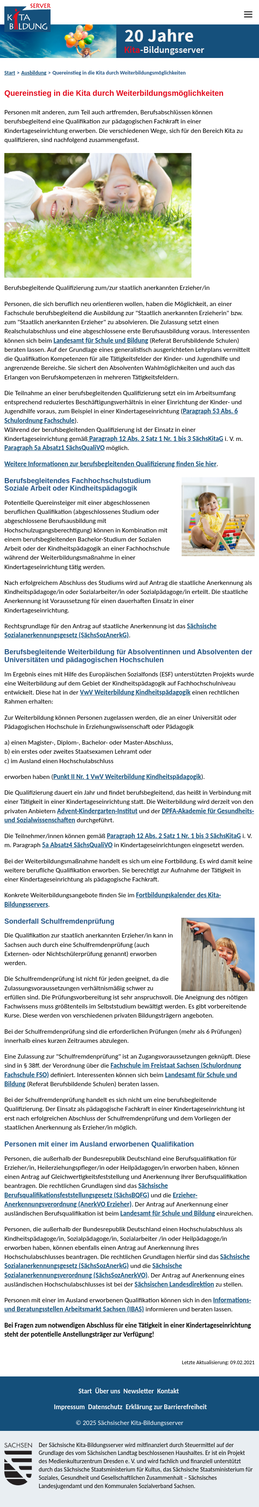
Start (9, 72)
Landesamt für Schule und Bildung (100, 340)
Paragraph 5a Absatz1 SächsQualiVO (54, 448)
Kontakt (168, 1391)
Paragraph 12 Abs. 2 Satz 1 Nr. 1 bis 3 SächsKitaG (155, 439)
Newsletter (139, 1391)
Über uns (107, 1391)
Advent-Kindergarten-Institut (97, 811)
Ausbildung (34, 72)
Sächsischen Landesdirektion (174, 1284)
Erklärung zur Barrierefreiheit (166, 1407)
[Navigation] (248, 14)
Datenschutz (105, 1407)
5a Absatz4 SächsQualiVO (77, 845)
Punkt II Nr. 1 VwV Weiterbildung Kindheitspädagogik (127, 777)
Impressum (69, 1407)
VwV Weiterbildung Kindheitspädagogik (135, 692)
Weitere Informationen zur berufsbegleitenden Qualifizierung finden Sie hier (110, 464)
